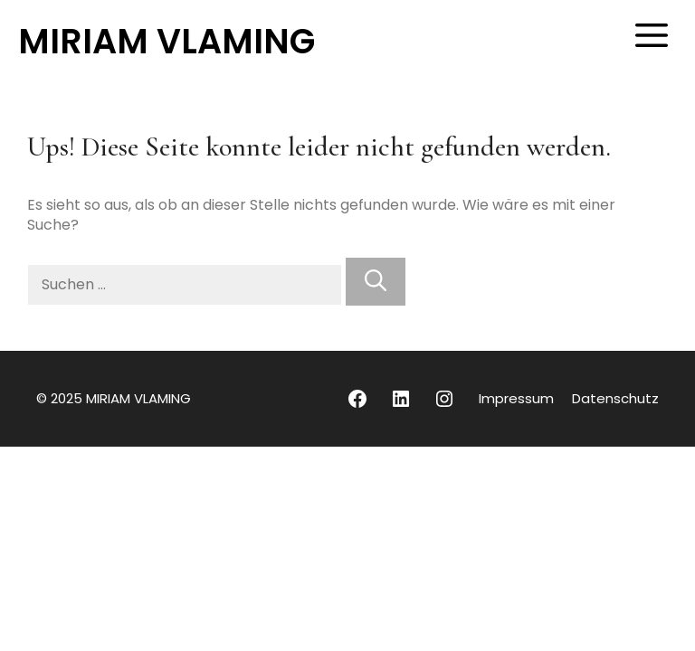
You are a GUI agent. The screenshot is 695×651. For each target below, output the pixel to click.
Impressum (516, 398)
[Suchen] (375, 282)
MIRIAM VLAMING (166, 41)
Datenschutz (615, 398)
